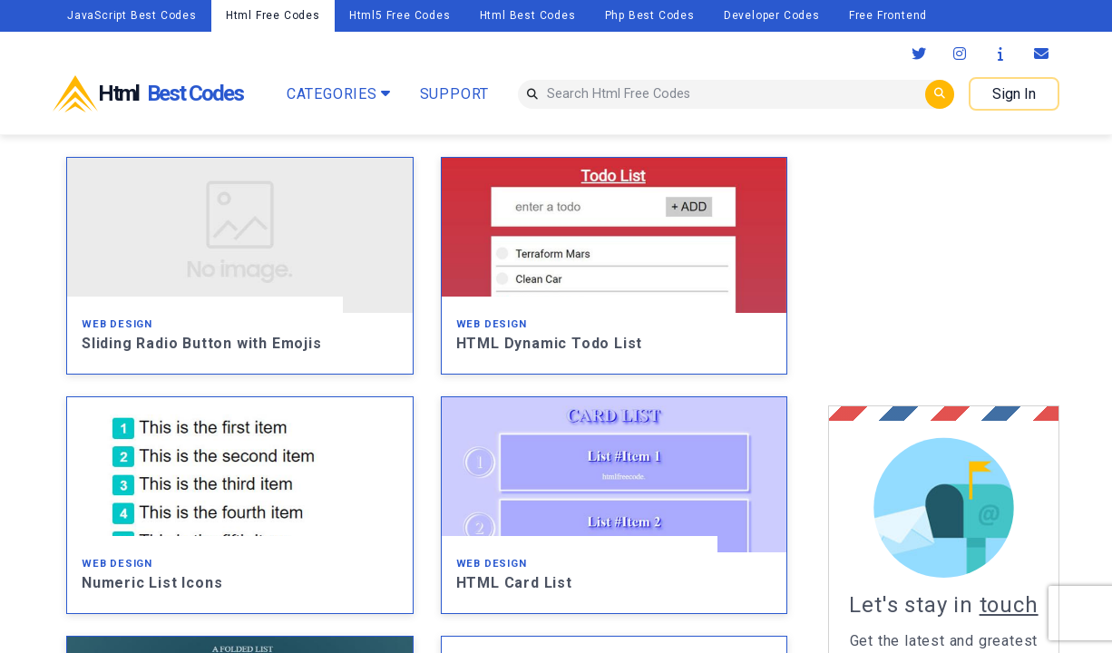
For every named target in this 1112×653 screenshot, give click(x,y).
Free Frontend (888, 15)
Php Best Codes (650, 15)
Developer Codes (772, 15)
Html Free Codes (273, 15)
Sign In (1014, 93)
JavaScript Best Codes (132, 15)
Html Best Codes (528, 15)
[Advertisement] (970, 270)
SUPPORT (455, 93)
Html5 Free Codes (400, 15)
